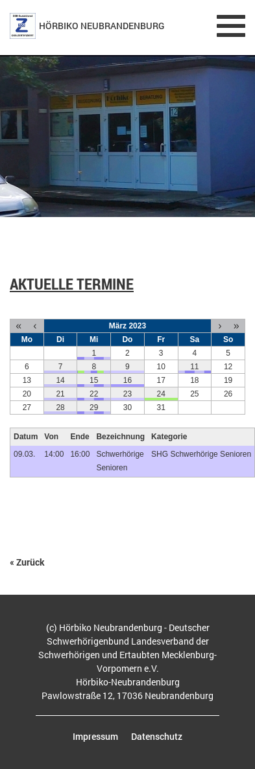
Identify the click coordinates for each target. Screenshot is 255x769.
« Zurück (27, 562)
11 (194, 366)
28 (60, 407)
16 (127, 380)
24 (160, 393)
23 (127, 393)
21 (60, 393)
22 (94, 393)
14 (60, 380)
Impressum (95, 736)
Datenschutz (156, 736)
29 (94, 407)
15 (94, 380)
